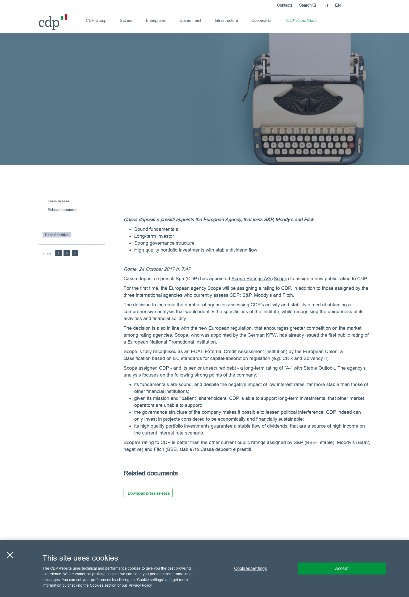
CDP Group (96, 20)
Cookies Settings (250, 568)
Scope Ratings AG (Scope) (260, 278)
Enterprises (156, 20)
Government (190, 20)
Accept (341, 568)
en (338, 5)
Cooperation (261, 20)
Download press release (149, 493)
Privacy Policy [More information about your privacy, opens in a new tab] (140, 585)
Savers (126, 20)
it (327, 5)
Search (307, 5)
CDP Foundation (301, 21)
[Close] (10, 555)
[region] (204, 568)
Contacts (285, 5)
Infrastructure (226, 20)
